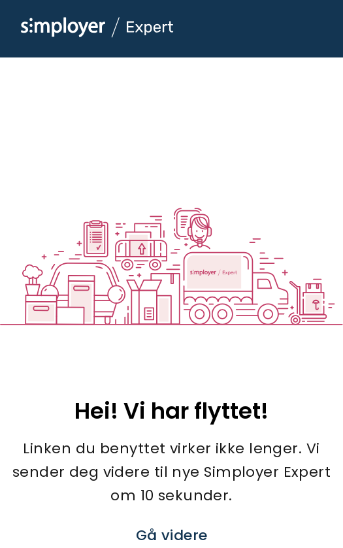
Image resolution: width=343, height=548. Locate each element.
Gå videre (172, 535)
